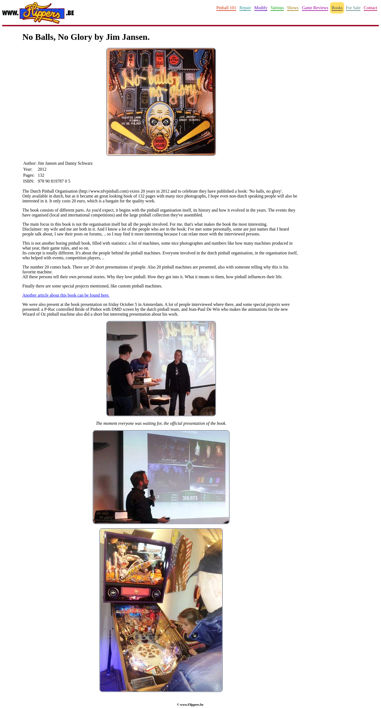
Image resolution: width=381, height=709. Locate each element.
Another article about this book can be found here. (66, 295)
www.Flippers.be (191, 705)
